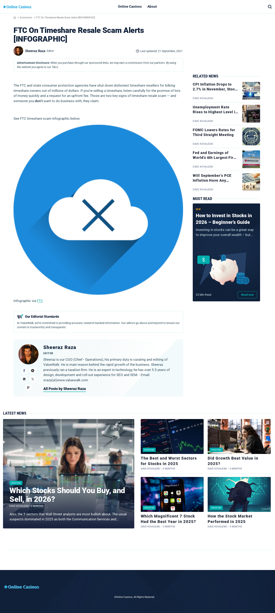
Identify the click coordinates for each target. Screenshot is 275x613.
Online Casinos (130, 6)
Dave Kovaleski (19, 506)
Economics (26, 17)
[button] (270, 6)
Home (15, 17)
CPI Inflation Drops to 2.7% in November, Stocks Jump (216, 89)
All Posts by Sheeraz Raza (64, 389)
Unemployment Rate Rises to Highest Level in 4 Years (215, 112)
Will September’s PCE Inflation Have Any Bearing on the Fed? (212, 180)
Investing (16, 483)
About (152, 6)
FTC (40, 301)
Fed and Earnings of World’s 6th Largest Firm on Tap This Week (215, 158)
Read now (247, 294)
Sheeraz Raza (59, 347)
